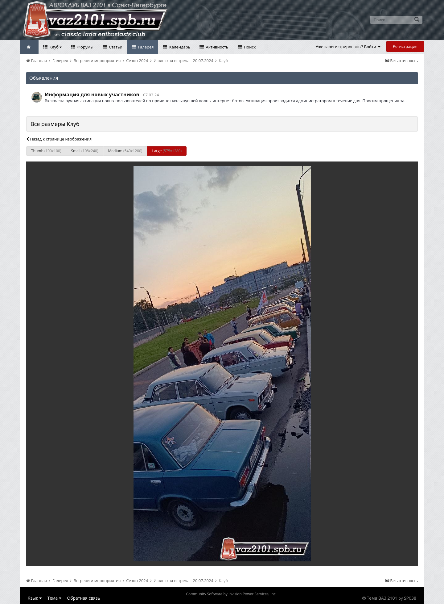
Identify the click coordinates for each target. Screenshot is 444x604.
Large (167, 150)
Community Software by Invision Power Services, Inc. (231, 594)
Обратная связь (83, 598)
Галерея (145, 47)
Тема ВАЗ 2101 (382, 598)
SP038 (410, 598)
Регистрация (405, 46)
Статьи (115, 47)
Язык (35, 598)
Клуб (55, 47)
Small (84, 150)
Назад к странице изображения (59, 139)
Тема (54, 598)
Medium (125, 150)
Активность (216, 47)
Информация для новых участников (92, 94)
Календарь (179, 47)
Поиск (249, 47)
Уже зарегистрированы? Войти (348, 46)
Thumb (46, 150)
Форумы (84, 47)
